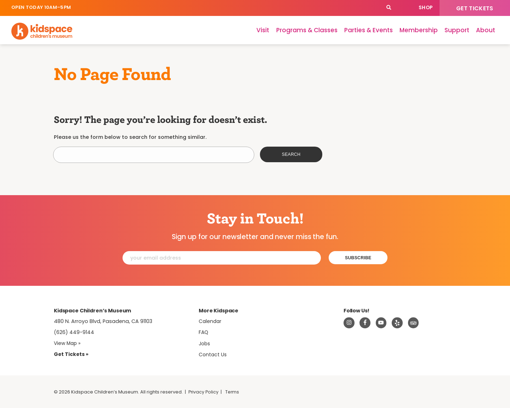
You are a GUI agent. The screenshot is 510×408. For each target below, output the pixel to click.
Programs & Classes (307, 30)
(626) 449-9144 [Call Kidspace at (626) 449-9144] (74, 332)
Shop (425, 7)
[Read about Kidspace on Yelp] (397, 323)
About (485, 30)
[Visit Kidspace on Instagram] (349, 323)
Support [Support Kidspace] (456, 30)
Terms (233, 392)
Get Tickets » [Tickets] (71, 354)
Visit (262, 30)
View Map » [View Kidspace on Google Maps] (68, 343)
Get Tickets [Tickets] (474, 8)
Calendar (404, 8)
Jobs (205, 343)
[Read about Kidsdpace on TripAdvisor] (413, 323)
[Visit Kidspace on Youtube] (381, 323)
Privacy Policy (204, 392)
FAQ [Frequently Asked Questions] (204, 332)
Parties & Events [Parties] (368, 30)
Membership (419, 30)
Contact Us (213, 354)
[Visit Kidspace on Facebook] (365, 323)
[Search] (388, 8)
